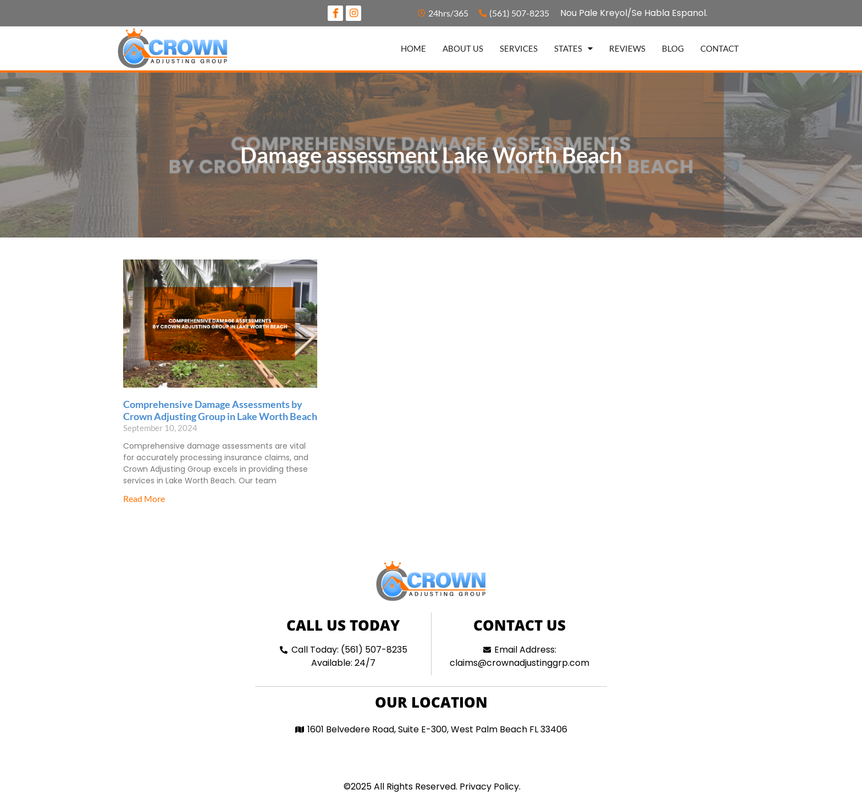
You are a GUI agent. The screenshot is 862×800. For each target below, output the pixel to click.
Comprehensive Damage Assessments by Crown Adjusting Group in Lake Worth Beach (220, 412)
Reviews (627, 49)
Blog (673, 49)
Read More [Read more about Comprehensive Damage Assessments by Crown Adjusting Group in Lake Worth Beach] (144, 499)
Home (413, 49)
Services (519, 49)
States (573, 49)
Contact (719, 49)
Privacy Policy (489, 787)
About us (463, 49)
